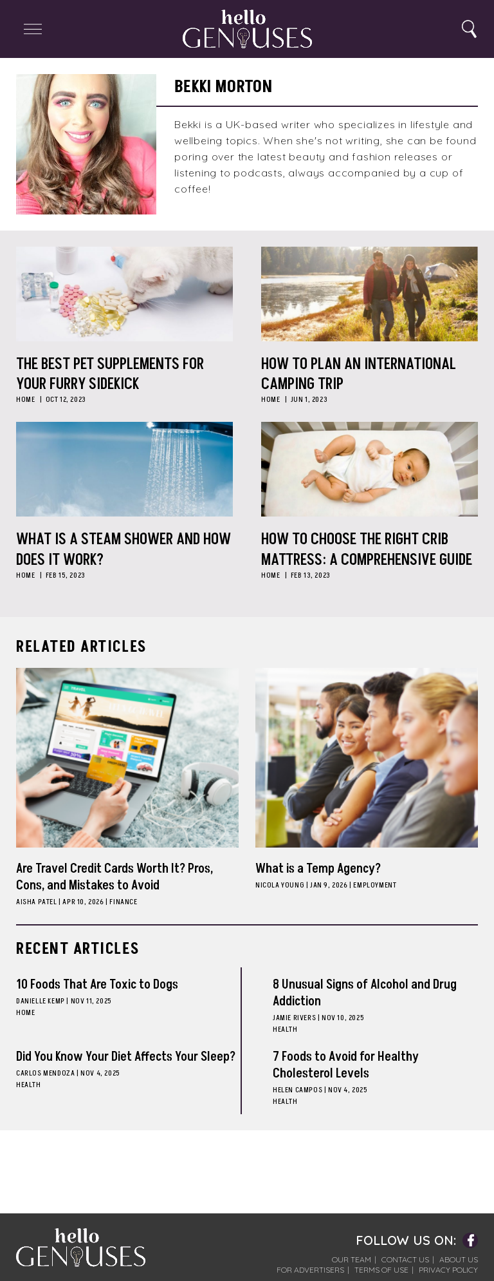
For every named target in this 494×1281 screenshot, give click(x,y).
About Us (458, 1259)
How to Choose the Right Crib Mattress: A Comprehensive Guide (366, 549)
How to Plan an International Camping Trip (358, 374)
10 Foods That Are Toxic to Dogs (97, 985)
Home (25, 399)
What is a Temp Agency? (318, 869)
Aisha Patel (36, 902)
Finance (123, 902)
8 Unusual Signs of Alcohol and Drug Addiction (365, 993)
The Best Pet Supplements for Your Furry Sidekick (110, 374)
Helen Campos (297, 1090)
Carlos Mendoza (45, 1073)
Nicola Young (279, 885)
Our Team (351, 1259)
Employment (374, 885)
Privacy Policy (448, 1270)
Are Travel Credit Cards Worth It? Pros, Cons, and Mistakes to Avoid (114, 877)
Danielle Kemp (40, 1001)
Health (285, 1029)
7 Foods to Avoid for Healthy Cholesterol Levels (346, 1065)
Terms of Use (381, 1270)
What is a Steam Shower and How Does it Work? (123, 549)
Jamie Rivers (294, 1017)
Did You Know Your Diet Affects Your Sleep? (125, 1057)
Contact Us (405, 1259)
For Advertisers (310, 1270)
